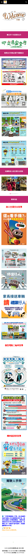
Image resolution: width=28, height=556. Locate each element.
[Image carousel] (14, 185)
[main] (14, 34)
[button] (2, 2)
